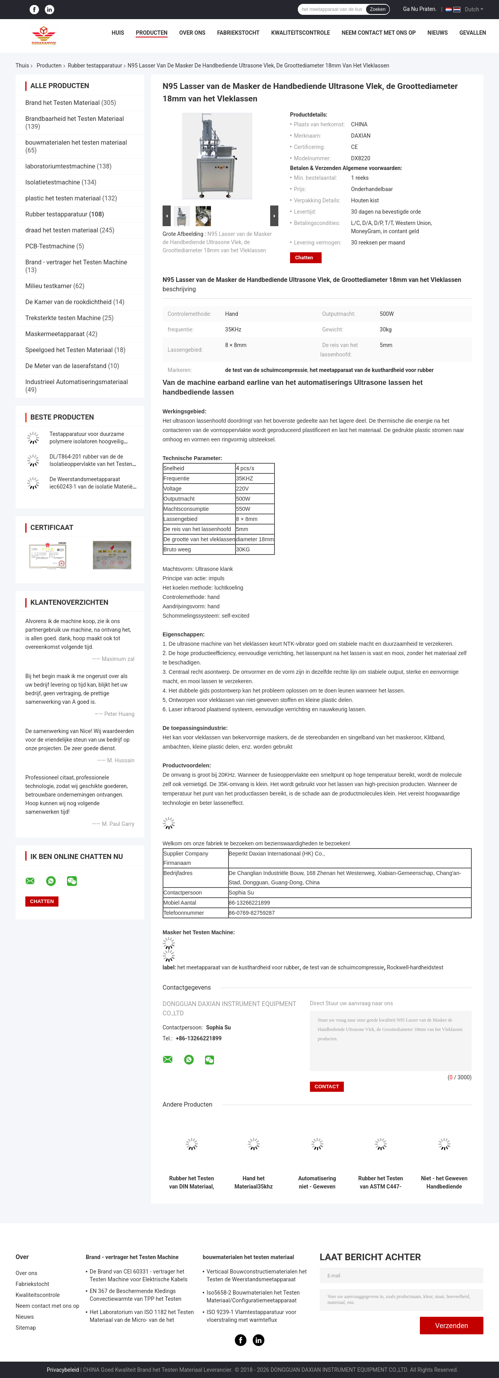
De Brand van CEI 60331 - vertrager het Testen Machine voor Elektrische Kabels (139, 1275)
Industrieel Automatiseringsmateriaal (76, 382)
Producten (151, 33)
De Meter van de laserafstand (65, 366)
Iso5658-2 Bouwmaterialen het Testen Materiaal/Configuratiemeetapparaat (253, 1296)
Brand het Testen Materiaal (62, 102)
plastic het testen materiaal (63, 198)
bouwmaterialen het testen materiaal (76, 142)
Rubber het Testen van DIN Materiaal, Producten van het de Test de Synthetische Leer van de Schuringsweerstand (191, 1182)
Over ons (192, 33)
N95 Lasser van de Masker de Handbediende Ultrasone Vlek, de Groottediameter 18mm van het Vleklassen (217, 242)
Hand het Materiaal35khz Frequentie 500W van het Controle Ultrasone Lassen (253, 1182)
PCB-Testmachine (50, 246)
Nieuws (438, 33)
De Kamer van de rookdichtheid (68, 302)
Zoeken (378, 9)
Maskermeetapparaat (55, 334)
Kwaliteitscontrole (300, 33)
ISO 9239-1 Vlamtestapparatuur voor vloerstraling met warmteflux (251, 1316)
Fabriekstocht (238, 33)
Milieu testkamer (48, 286)
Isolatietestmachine (52, 182)
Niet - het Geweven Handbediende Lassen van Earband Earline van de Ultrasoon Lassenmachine (444, 1182)
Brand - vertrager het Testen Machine (76, 262)
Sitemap (26, 1328)
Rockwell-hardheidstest (415, 967)
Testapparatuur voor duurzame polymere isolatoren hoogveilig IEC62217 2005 (87, 441)
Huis (118, 33)
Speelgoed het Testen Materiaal (69, 350)
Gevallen (473, 33)
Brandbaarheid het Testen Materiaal (74, 118)
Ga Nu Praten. (420, 9)
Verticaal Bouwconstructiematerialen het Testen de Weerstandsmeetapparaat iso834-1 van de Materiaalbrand (257, 1276)
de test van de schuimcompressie (343, 967)
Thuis (22, 65)
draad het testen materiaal (61, 230)
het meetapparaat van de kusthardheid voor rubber (238, 967)
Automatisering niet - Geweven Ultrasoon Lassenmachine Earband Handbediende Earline (317, 1182)
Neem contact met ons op (379, 33)
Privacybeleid (63, 1370)
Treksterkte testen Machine (63, 318)
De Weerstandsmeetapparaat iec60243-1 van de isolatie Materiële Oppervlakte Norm (93, 486)
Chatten (304, 257)
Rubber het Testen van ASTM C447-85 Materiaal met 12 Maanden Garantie (380, 1182)
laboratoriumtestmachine (60, 166)
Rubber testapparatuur (95, 65)
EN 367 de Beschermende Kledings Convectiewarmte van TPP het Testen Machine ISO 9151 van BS (135, 1296)
